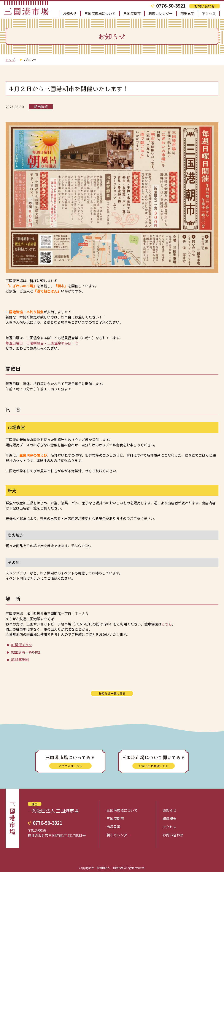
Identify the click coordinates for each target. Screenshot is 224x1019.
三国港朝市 (132, 13)
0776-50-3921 (171, 5)
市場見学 (187, 13)
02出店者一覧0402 (25, 652)
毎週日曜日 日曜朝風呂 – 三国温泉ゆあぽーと (42, 343)
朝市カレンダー (160, 13)
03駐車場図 (20, 659)
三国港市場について (100, 13)
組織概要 (169, 818)
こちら (167, 624)
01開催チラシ (21, 644)
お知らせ (70, 13)
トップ (10, 60)
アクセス (209, 13)
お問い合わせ (204, 6)
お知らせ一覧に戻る (112, 693)
